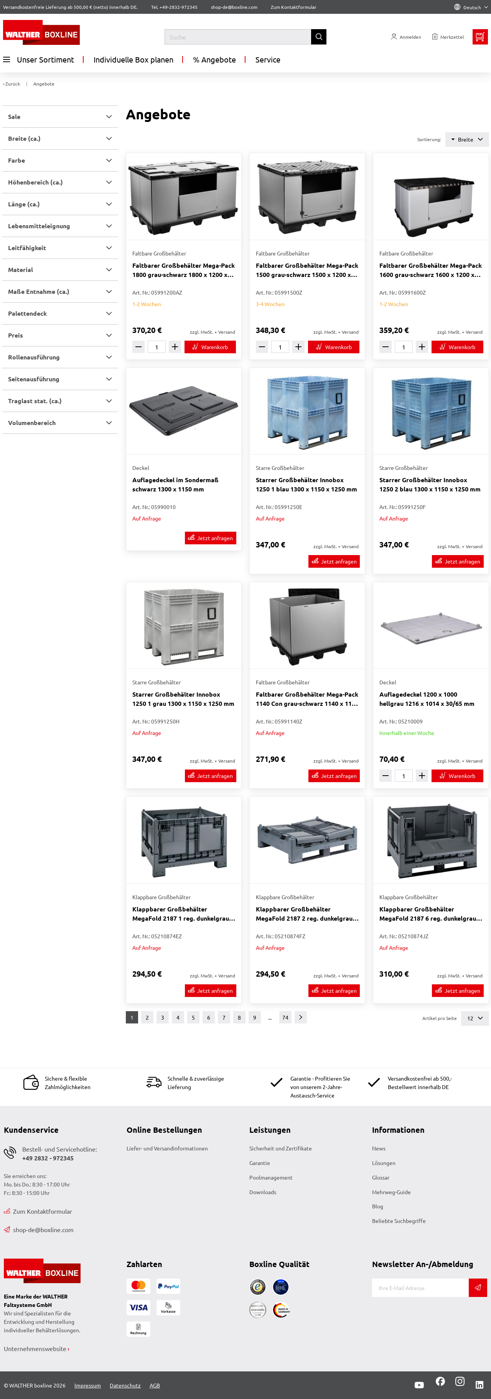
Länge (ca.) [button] (24, 204)
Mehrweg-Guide (391, 1191)
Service (267, 59)
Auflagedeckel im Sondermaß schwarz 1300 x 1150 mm (175, 484)
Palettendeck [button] (27, 313)
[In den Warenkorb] (210, 347)
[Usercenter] (406, 36)
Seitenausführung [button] (33, 379)
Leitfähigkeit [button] (27, 248)
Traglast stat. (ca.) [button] (35, 401)
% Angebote (214, 59)
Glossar (380, 1177)
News (379, 1148)
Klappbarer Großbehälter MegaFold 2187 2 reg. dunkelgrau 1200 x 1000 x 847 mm (304, 914)
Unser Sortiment (38, 59)
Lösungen (383, 1162)
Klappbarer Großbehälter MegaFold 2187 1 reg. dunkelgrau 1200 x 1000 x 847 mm (180, 914)
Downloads (262, 1191)
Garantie (259, 1162)
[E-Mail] (420, 1288)
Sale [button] (14, 116)
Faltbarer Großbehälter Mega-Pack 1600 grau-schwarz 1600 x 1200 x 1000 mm (430, 270)
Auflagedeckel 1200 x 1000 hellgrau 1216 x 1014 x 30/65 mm (427, 698)
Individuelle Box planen (133, 59)
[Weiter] (301, 1017)
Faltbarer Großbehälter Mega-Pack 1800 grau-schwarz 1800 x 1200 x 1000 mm (183, 270)
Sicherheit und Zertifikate (280, 1148)
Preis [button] (15, 335)
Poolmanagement (271, 1177)
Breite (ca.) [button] (24, 138)
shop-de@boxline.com (39, 1229)
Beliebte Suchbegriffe (399, 1220)
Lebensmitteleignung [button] (39, 226)
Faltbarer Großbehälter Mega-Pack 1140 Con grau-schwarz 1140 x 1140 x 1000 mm (307, 699)
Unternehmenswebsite (35, 1348)
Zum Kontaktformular (293, 7)
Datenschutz (125, 1385)
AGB (155, 1385)
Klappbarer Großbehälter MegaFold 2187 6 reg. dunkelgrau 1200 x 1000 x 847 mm (427, 914)
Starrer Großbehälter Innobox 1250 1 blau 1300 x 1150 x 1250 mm (306, 484)
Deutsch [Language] (471, 7)
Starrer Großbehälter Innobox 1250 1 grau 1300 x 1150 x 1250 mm (183, 698)
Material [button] (20, 269)
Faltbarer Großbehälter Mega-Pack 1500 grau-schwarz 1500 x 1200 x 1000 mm (307, 270)
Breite (467, 139)
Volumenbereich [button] (32, 423)
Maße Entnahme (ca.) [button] (38, 291)
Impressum (87, 1385)
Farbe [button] (16, 160)
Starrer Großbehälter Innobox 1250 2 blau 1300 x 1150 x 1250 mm (430, 484)
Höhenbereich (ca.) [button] (35, 182)
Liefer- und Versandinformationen (167, 1148)
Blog (377, 1206)
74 (285, 1017)
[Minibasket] (480, 36)
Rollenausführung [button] (34, 357)
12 (475, 1018)
